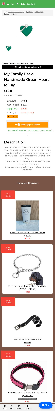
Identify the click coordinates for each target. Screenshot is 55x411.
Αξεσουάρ (29, 12)
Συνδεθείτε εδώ (29, 4)
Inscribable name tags (16, 12)
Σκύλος (14, 14)
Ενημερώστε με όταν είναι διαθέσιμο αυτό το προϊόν (30, 130)
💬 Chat (46, 405)
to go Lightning (27, 67)
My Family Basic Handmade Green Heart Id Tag (26, 79)
